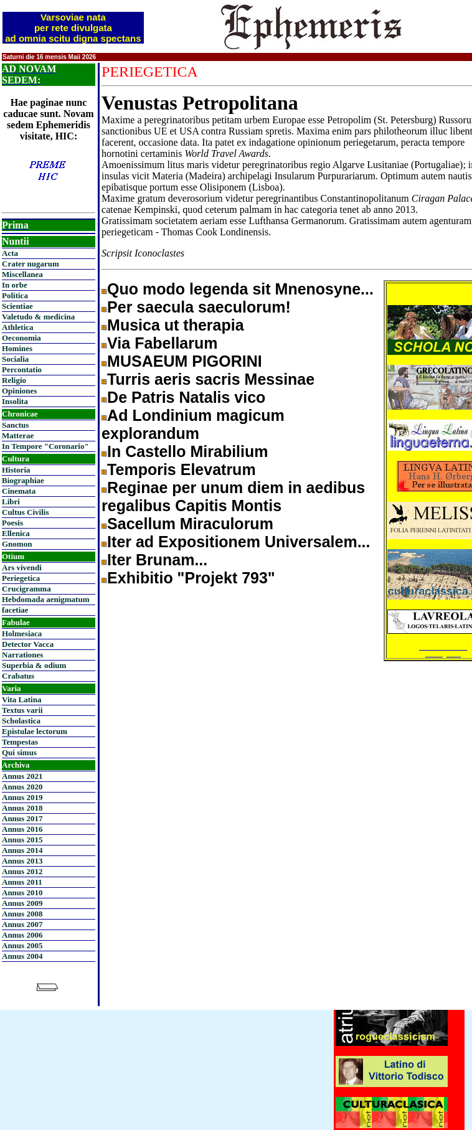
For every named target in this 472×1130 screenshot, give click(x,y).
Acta (10, 253)
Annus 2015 (22, 839)
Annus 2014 (22, 850)
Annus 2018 (22, 807)
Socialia (15, 359)
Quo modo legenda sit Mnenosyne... (240, 289)
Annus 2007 (22, 924)
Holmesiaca (22, 633)
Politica (15, 295)
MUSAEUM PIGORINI (184, 361)
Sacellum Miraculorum (190, 523)
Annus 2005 (22, 945)
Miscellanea (22, 274)
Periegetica (21, 578)
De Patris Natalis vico (186, 397)
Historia (16, 469)
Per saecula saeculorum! (199, 307)
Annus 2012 (22, 871)
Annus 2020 (22, 786)
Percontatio (22, 369)
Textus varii (22, 710)
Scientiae (17, 306)
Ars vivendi (22, 567)
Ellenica (16, 533)
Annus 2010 (22, 892)
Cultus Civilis (25, 512)
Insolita (15, 401)
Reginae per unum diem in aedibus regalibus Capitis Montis (233, 496)
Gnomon (17, 544)
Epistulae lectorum (34, 731)
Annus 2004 (22, 956)
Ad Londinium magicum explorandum (193, 424)
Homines (17, 348)
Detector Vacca (28, 644)
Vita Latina (21, 699)
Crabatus (18, 675)
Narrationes (22, 654)
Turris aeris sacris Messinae (210, 379)
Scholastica (21, 720)
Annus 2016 (22, 829)
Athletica (18, 327)
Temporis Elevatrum (181, 469)
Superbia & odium (34, 665)
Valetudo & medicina (38, 316)
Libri (11, 501)
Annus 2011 (22, 882)
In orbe (14, 285)
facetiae (15, 609)
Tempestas (20, 741)
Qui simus (19, 752)
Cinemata (18, 491)
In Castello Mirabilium (187, 451)
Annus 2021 (22, 776)
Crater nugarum (30, 263)
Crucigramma (26, 588)
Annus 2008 (22, 913)
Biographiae (23, 480)
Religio (14, 380)
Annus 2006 (22, 934)
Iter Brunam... (157, 559)
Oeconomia (21, 337)
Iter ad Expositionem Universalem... (238, 541)
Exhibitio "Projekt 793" (191, 577)
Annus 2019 (22, 797)
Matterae (18, 435)
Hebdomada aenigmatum (45, 599)
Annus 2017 (22, 818)
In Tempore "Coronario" (45, 446)
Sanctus (15, 425)
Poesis (12, 522)
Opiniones (19, 390)
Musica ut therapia (175, 325)
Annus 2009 (22, 903)
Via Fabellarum (162, 343)
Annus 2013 (22, 860)
